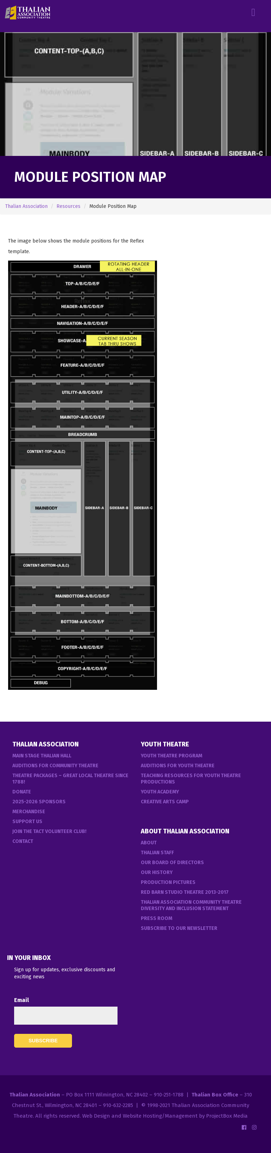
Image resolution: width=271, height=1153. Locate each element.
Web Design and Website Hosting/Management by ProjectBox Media (165, 1116)
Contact (22, 841)
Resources (68, 206)
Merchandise (28, 812)
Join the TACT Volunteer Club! (49, 831)
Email (21, 1000)
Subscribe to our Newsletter (179, 928)
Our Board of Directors (172, 863)
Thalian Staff (157, 853)
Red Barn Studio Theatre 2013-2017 (185, 892)
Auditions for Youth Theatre (178, 766)
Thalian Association (26, 206)
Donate (21, 792)
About (149, 843)
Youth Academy (160, 792)
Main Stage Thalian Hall (41, 756)
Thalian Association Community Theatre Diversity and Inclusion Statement (191, 905)
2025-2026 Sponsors (39, 802)
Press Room (156, 918)
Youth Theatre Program (171, 756)
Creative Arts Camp (165, 802)
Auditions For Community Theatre (55, 766)
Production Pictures (168, 882)
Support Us (27, 822)
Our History (157, 872)
